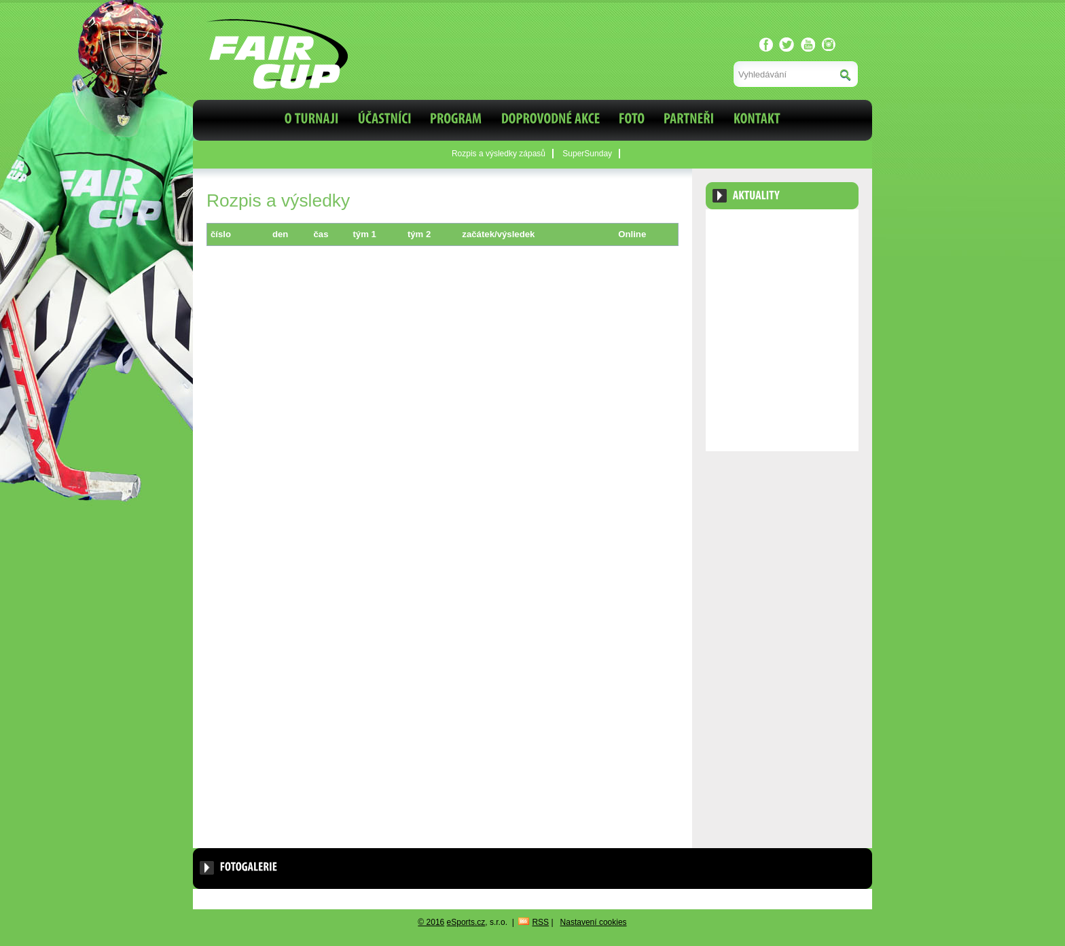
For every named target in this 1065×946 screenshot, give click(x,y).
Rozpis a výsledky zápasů (498, 153)
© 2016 (431, 922)
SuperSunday (587, 153)
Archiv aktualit (820, 229)
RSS (540, 922)
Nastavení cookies (593, 922)
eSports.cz (466, 922)
